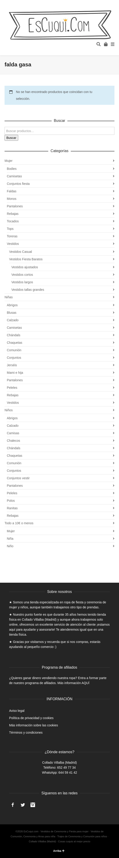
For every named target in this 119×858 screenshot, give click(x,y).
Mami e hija (15, 372)
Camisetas (14, 176)
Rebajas (12, 214)
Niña (10, 538)
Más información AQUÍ (73, 683)
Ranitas (12, 508)
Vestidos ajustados (24, 267)
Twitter (22, 804)
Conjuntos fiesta (18, 184)
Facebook (12, 804)
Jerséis (12, 365)
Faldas (11, 191)
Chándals (13, 335)
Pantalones (15, 206)
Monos (11, 199)
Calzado (12, 320)
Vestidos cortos (22, 274)
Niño (10, 546)
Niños (9, 410)
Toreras (12, 236)
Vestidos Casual (20, 251)
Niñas (9, 297)
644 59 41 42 (67, 772)
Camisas (13, 433)
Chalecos (13, 440)
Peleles (12, 387)
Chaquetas (14, 342)
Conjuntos (14, 357)
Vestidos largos (22, 282)
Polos (11, 500)
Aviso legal (16, 710)
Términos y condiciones (26, 732)
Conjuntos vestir (18, 478)
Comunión (14, 350)
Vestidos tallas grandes (27, 289)
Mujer (9, 161)
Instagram (32, 804)
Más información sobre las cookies (33, 725)
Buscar (11, 138)
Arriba (59, 851)
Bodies (12, 169)
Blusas (11, 312)
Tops (10, 229)
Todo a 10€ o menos (19, 523)
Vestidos (13, 244)
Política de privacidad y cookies (31, 718)
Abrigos (12, 305)
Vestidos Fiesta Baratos (26, 259)
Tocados (13, 221)
